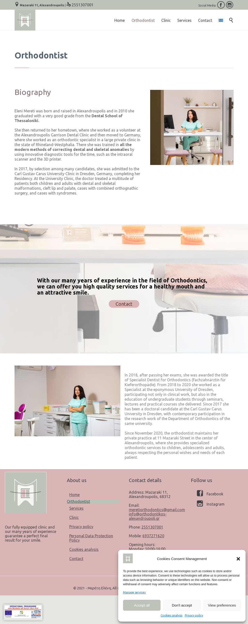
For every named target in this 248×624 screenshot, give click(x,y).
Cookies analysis (171, 615)
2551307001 (82, 5)
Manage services (134, 592)
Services (76, 508)
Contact (76, 558)
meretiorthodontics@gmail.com (157, 509)
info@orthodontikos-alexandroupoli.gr (148, 516)
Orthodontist (78, 501)
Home (74, 494)
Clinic (74, 517)
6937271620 (153, 536)
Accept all (142, 605)
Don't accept (182, 605)
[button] (238, 558)
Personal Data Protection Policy (91, 538)
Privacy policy (194, 615)
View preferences (222, 605)
